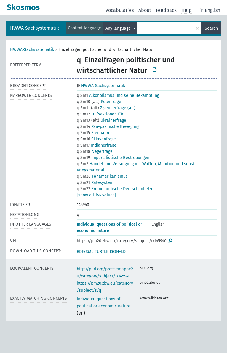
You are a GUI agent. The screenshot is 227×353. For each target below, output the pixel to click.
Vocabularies (119, 10)
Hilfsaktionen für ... (102, 114)
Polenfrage (99, 101)
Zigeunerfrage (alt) (106, 107)
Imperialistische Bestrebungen (113, 157)
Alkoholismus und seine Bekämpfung (118, 95)
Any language (118, 28)
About (144, 10)
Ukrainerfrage (101, 120)
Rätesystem (95, 182)
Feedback (166, 10)
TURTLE (101, 251)
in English (209, 10)
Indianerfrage (96, 145)
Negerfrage (95, 151)
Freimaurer (94, 132)
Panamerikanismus (102, 176)
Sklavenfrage (96, 139)
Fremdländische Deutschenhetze (115, 188)
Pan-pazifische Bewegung (108, 126)
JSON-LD (118, 251)
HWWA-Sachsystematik (34, 28)
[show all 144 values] (96, 195)
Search (211, 28)
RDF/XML (85, 251)
